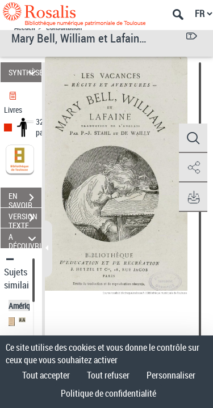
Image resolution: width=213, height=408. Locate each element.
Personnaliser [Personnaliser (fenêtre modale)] (171, 375)
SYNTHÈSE (25, 72)
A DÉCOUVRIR (25, 238)
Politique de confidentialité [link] (108, 393)
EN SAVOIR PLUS (25, 199)
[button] (193, 138)
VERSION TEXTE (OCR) (25, 219)
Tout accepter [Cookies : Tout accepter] (46, 375)
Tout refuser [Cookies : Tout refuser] (108, 375)
